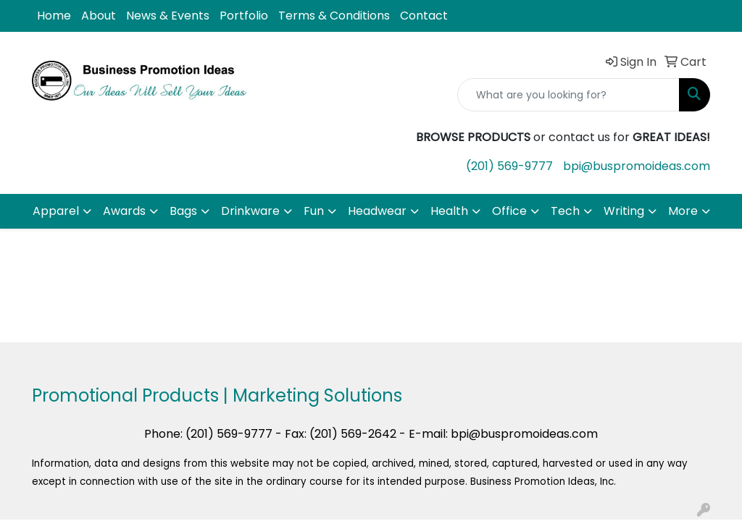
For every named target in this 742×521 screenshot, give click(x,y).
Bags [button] (183, 211)
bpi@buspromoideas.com (636, 166)
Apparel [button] (56, 211)
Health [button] (449, 211)
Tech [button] (565, 211)
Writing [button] (624, 211)
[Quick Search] (568, 94)
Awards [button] (124, 211)
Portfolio (244, 15)
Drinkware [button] (250, 211)
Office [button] (509, 211)
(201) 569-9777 (509, 166)
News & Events (167, 15)
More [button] (683, 211)
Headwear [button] (377, 211)
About (98, 15)
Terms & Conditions (334, 15)
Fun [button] (314, 211)
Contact (424, 15)
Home (54, 15)
